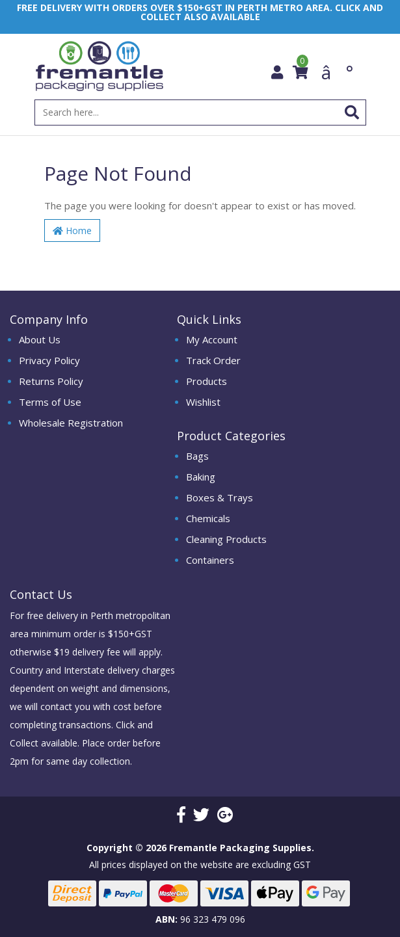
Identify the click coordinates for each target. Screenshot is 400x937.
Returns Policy (51, 381)
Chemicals (208, 518)
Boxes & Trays (219, 497)
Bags (197, 455)
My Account (211, 339)
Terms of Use (50, 401)
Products (206, 381)
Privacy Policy (49, 360)
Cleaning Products (226, 539)
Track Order (213, 360)
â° (337, 70)
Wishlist (203, 401)
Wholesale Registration (71, 422)
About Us (39, 339)
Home (72, 230)
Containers (210, 559)
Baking (200, 476)
